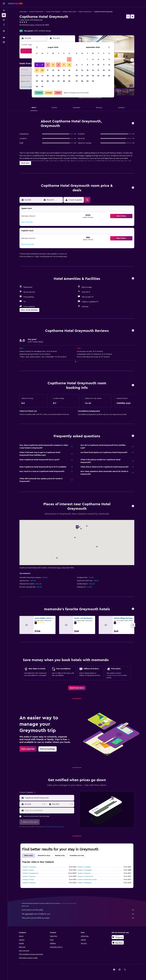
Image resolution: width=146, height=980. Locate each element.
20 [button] (58, 76)
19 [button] (53, 76)
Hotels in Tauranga (29, 867)
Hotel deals (23, 11)
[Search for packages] (4, 24)
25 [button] (48, 81)
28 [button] (64, 81)
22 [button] (69, 76)
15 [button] (69, 70)
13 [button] (58, 70)
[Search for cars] (4, 20)
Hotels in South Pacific (36, 11)
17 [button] (42, 76)
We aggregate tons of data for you (78, 914)
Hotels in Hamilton (29, 883)
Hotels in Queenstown (31, 873)
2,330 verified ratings (42, 31)
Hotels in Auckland (84, 867)
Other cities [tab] (28, 855)
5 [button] (53, 65)
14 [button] (64, 70)
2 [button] (36, 65)
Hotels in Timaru (28, 879)
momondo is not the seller (78, 910)
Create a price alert (114, 675)
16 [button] (37, 76)
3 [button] (42, 65)
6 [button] (58, 65)
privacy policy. (59, 826)
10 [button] (42, 70)
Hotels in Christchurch (85, 876)
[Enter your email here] (49, 810)
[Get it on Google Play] (118, 937)
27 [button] (58, 81)
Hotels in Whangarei (84, 870)
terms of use (48, 826)
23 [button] (37, 81)
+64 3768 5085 (25, 28)
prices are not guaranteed (68, 903)
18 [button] (48, 76)
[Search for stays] (4, 15)
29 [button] (69, 81)
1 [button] (69, 59)
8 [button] (69, 65)
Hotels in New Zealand (53, 11)
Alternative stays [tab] (44, 855)
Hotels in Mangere (83, 873)
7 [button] (63, 65)
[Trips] (4, 31)
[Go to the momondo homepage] (15, 3)
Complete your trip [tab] (77, 855)
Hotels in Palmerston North (87, 879)
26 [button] (53, 81)
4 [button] (47, 65)
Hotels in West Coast (69, 11)
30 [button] (37, 86)
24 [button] (42, 81)
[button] (3, 3)
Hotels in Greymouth (84, 11)
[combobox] (49, 797)
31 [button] (42, 86)
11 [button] (47, 70)
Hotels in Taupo (28, 870)
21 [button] (64, 76)
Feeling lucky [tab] (60, 855)
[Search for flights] (4, 10)
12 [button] (53, 70)
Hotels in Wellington (84, 883)
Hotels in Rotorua (29, 876)
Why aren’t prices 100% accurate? (78, 918)
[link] (77, 688)
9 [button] (36, 70)
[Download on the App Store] (118, 942)
